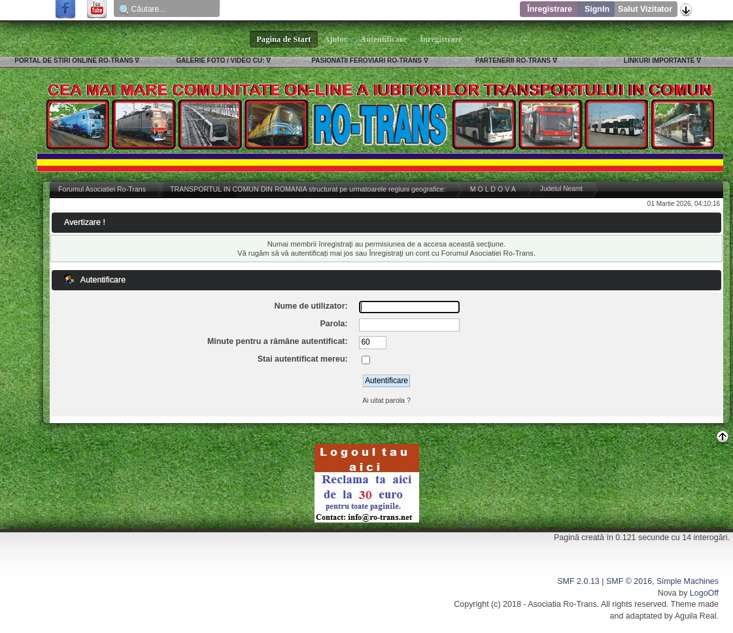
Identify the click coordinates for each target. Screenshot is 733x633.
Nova (667, 593)
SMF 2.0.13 (578, 581)
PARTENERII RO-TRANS (513, 60)
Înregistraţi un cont (399, 253)
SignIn (597, 9)
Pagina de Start (283, 39)
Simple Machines (687, 581)
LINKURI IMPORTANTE (659, 60)
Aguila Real (696, 616)
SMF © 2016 (629, 581)
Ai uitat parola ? (386, 400)
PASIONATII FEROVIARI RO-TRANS (366, 60)
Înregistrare (549, 9)
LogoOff (704, 593)
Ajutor (336, 39)
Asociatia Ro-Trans (562, 604)
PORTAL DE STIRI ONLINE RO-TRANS (73, 60)
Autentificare (383, 39)
